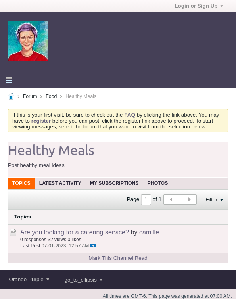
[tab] (21, 183)
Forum (30, 96)
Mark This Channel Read (117, 258)
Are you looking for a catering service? (74, 232)
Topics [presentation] (21, 183)
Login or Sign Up (199, 6)
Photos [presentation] (158, 183)
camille (149, 232)
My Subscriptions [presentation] (114, 183)
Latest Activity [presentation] (60, 183)
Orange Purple (29, 279)
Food (51, 96)
